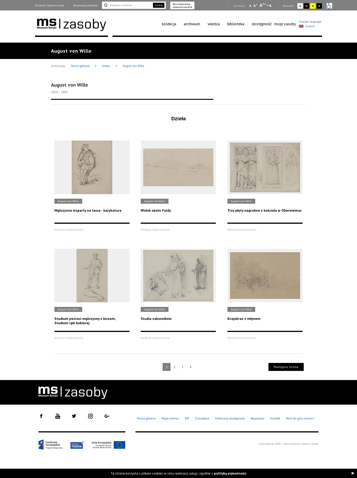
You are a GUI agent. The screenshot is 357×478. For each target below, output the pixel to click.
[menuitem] (171, 24)
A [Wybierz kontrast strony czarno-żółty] (319, 6)
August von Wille (133, 66)
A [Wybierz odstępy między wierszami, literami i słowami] (271, 6)
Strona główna (80, 66)
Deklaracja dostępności (230, 418)
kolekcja (169, 23)
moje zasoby (285, 23)
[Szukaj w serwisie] (127, 5)
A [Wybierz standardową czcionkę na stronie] (255, 5)
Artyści (106, 66)
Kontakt (275, 418)
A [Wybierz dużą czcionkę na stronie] (263, 5)
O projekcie (202, 418)
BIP (187, 418)
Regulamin (257, 418)
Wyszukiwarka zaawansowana (182, 5)
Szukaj (159, 5)
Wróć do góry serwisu (301, 418)
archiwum (192, 23)
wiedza (214, 23)
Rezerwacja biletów (85, 5)
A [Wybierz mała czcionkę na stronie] (250, 6)
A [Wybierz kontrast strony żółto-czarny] (313, 6)
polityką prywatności (230, 473)
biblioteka (235, 23)
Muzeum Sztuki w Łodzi (49, 5)
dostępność (262, 23)
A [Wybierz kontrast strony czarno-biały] (306, 6)
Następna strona (286, 367)
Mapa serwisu (170, 418)
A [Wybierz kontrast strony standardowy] (300, 6)
